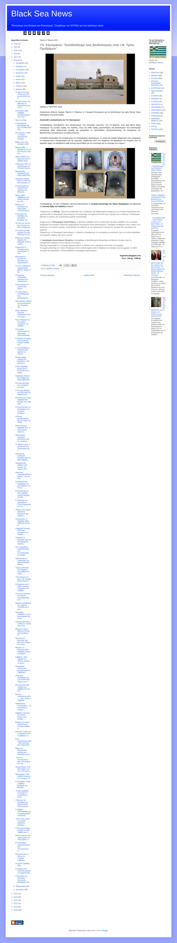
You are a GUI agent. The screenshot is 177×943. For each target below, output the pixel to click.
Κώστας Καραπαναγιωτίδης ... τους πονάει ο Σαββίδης (23, 697)
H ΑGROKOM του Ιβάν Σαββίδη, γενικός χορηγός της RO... (22, 494)
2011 (16, 907)
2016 (16, 60)
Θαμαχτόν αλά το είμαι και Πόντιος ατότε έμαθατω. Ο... (22, 632)
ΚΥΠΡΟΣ (154, 102)
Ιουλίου (19, 76)
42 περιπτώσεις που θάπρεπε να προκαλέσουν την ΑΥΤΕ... (22, 104)
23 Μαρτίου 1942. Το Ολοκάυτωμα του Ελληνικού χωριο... (23, 166)
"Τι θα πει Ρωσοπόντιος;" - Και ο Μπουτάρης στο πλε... (22, 761)
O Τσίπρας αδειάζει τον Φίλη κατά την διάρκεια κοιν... (23, 393)
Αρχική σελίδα (89, 275)
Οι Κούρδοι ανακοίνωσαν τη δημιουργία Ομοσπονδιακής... (23, 332)
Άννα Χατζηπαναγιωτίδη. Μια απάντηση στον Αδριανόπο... (23, 742)
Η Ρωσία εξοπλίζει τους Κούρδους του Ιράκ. (22, 385)
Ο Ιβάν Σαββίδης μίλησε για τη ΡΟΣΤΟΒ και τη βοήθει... (22, 370)
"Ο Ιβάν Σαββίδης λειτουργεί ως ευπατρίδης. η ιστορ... (21, 794)
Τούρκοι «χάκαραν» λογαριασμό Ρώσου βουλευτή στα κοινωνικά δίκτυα (158, 198)
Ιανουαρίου (20, 890)
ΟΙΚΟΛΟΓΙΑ (155, 104)
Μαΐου (18, 83)
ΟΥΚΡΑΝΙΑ (155, 113)
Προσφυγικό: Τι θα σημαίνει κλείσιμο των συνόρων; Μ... (23, 776)
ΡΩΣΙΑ (153, 124)
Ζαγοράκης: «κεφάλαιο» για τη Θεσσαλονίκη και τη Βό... (23, 615)
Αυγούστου (20, 73)
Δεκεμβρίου (20, 63)
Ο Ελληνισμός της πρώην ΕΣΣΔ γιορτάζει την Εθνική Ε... (22, 189)
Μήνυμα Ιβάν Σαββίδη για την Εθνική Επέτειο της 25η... (22, 198)
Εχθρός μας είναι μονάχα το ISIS (22, 143)
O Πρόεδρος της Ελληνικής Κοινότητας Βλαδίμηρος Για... (22, 879)
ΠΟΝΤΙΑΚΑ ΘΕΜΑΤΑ (155, 120)
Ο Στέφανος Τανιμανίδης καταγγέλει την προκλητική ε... (21, 278)
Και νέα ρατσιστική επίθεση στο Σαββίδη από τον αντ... (22, 688)
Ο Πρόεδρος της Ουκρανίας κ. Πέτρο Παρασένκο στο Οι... (23, 503)
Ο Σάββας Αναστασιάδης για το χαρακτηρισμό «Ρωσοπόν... (23, 813)
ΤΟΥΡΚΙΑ (154, 129)
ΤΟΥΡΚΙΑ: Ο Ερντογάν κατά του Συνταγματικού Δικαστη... (23, 541)
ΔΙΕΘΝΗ (49, 268)
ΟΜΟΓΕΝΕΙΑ (156, 110)
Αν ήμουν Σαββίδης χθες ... (22, 864)
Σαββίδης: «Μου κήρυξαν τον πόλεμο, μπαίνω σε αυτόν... (22, 660)
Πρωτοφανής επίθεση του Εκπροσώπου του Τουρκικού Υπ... (23, 304)
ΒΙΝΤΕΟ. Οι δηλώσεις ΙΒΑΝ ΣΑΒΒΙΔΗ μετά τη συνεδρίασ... (22, 651)
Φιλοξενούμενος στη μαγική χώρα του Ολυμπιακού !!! (22, 838)
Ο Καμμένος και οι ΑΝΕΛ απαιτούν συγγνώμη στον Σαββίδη (22, 587)
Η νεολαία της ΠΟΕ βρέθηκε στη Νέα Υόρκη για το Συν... (23, 233)
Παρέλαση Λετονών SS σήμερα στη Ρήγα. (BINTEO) (22, 378)
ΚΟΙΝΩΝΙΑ (155, 99)
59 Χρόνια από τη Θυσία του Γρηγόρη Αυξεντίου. (21, 857)
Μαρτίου (19, 89)
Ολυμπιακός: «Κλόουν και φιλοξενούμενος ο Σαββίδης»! (23, 669)
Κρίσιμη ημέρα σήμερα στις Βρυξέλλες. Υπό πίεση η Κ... (22, 360)
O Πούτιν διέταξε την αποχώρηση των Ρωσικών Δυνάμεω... (23, 410)
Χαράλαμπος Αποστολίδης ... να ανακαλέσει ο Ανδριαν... (23, 707)
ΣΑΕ (152, 126)
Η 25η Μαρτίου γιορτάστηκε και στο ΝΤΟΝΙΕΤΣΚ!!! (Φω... (23, 126)
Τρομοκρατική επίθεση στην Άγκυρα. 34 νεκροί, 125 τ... (21, 466)
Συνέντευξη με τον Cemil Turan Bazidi (22, 287)
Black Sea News (41, 13)
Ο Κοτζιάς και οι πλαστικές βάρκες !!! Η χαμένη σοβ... (23, 871)
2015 (16, 894)
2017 (16, 57)
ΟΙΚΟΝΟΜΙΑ (156, 107)
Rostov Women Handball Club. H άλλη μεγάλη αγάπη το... (22, 429)
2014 (16, 897)
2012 (16, 903)
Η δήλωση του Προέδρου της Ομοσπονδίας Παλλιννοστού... (22, 803)
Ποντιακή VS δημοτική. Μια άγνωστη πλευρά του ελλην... (22, 641)
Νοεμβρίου (20, 66)
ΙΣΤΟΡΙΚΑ (155, 96)
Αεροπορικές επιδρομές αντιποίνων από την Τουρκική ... (22, 438)
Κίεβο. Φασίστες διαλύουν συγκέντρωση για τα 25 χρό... (22, 314)
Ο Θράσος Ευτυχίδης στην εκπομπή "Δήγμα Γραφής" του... (23, 341)
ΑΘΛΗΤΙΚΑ (155, 73)
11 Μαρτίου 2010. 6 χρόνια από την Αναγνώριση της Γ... (22, 447)
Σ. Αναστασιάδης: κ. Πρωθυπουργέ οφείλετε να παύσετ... (22, 351)
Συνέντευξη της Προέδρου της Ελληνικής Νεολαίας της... (21, 217)
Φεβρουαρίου (21, 886)
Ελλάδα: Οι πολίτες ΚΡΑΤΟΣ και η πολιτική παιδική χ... (22, 725)
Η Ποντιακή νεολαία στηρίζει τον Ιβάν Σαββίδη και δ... (22, 830)
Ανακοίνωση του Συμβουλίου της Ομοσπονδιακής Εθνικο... (22, 561)
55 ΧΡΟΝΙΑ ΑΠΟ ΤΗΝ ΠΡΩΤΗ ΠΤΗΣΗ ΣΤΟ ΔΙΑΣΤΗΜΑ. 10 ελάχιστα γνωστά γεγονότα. (158, 223)
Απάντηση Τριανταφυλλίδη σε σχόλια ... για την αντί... (23, 475)
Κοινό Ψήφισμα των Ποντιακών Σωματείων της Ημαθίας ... (22, 323)
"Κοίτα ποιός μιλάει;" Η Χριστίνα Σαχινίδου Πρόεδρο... (22, 822)
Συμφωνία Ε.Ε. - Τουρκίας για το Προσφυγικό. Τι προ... (22, 250)
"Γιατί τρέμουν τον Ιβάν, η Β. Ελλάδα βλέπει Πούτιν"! (23, 579)
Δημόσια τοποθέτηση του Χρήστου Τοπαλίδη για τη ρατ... (23, 606)
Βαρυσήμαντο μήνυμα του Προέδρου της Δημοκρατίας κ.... (22, 260)
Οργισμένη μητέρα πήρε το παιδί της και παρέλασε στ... (23, 181)
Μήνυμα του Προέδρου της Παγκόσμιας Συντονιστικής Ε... (23, 208)
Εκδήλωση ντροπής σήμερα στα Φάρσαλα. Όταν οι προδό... (23, 241)
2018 (16, 54)
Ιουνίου (19, 79)
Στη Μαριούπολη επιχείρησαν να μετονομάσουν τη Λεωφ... (22, 485)
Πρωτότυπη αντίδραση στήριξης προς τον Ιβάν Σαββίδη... (23, 457)
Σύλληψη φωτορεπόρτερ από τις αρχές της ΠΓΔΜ (22, 419)
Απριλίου (19, 86)
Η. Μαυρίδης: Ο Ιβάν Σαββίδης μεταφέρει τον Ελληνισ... (23, 785)
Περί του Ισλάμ (20, 120)
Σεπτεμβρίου (21, 70)
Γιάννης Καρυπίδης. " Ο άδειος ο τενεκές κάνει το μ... (23, 624)
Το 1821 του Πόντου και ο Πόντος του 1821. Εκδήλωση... (23, 225)
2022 (16, 44)
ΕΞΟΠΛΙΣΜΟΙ (156, 88)
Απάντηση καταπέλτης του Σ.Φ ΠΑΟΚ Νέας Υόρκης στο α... (22, 679)
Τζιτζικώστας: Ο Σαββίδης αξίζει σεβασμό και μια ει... (22, 522)
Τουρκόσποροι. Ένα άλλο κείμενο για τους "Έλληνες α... (23, 769)
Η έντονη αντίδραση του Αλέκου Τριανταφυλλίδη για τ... (22, 597)
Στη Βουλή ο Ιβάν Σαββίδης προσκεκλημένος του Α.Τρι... (22, 114)
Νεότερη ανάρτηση (47, 275)
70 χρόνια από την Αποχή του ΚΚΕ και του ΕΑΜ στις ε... (22, 95)
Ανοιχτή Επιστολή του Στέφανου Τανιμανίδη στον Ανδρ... (22, 571)
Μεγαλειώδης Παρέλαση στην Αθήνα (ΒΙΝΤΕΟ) (22, 173)
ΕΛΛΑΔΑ (56, 268)
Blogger (105, 931)
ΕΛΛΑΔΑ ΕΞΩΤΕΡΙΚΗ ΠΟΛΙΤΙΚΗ (156, 83)
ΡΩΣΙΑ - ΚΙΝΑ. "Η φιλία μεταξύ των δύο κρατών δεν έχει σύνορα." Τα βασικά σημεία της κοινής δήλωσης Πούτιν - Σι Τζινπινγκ (158, 263)
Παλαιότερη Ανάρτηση (132, 275)
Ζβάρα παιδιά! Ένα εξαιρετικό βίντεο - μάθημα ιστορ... (23, 159)
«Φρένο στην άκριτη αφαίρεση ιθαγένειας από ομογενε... (22, 513)
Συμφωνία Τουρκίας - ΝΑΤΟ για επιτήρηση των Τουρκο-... (23, 531)
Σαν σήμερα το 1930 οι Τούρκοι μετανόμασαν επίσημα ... (22, 136)
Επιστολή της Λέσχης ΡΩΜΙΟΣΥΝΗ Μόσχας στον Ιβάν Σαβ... (23, 401)
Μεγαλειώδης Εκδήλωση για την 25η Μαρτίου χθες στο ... (23, 150)
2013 (16, 900)
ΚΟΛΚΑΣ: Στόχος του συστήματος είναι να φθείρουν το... (23, 734)
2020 (16, 50)
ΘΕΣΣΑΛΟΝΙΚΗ (157, 91)
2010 (16, 910)
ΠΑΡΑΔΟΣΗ (155, 116)
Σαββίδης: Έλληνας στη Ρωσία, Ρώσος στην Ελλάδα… (22, 716)
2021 (16, 47)
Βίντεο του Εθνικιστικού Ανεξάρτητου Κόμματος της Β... (23, 751)
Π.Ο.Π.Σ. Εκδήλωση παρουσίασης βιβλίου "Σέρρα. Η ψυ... (23, 269)
